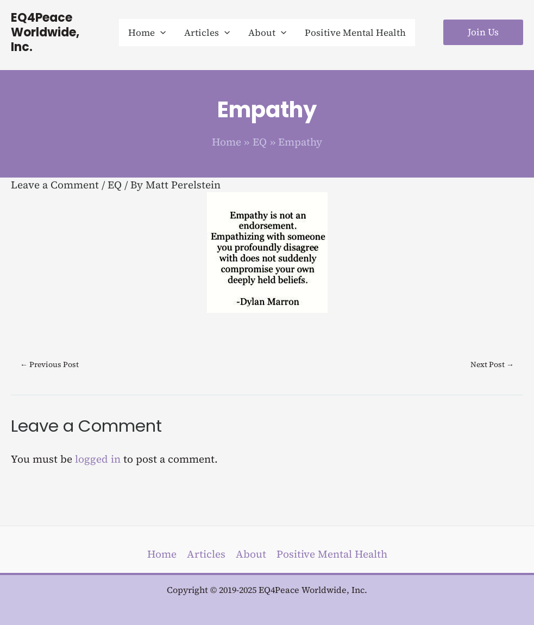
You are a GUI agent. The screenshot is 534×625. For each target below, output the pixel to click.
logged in (98, 459)
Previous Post (49, 364)
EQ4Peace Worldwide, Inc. (45, 32)
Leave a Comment (55, 185)
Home (162, 554)
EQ (115, 185)
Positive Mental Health (332, 554)
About (251, 554)
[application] (160, 32)
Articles (206, 554)
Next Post (492, 364)
